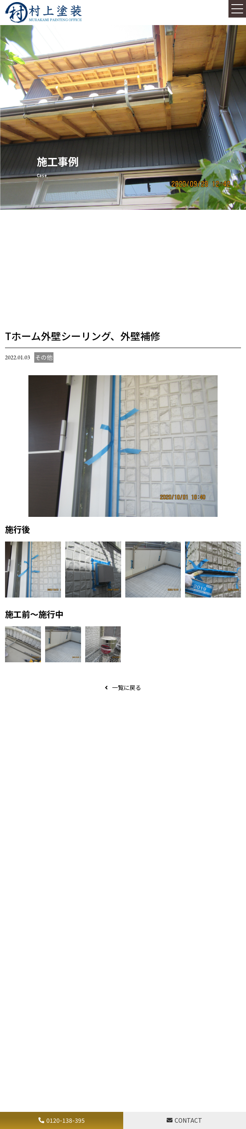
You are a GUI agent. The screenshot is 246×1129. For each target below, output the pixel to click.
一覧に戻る (126, 687)
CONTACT (188, 1120)
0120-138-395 (65, 1120)
